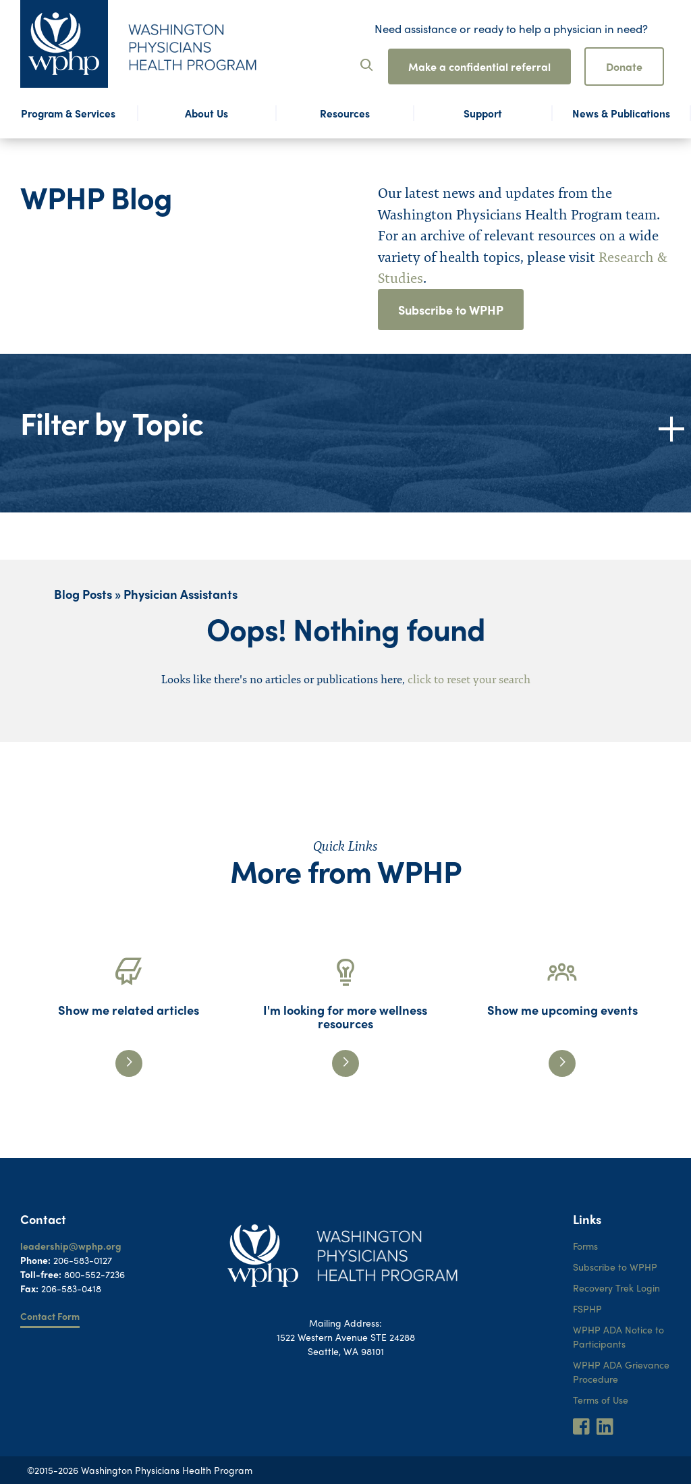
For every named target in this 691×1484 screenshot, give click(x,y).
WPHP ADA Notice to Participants (618, 1336)
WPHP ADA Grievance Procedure (621, 1371)
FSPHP (587, 1308)
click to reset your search (469, 679)
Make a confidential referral (479, 66)
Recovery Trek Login (616, 1287)
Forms (585, 1245)
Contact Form (50, 1316)
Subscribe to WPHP (450, 309)
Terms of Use (600, 1399)
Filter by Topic (111, 422)
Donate (624, 66)
